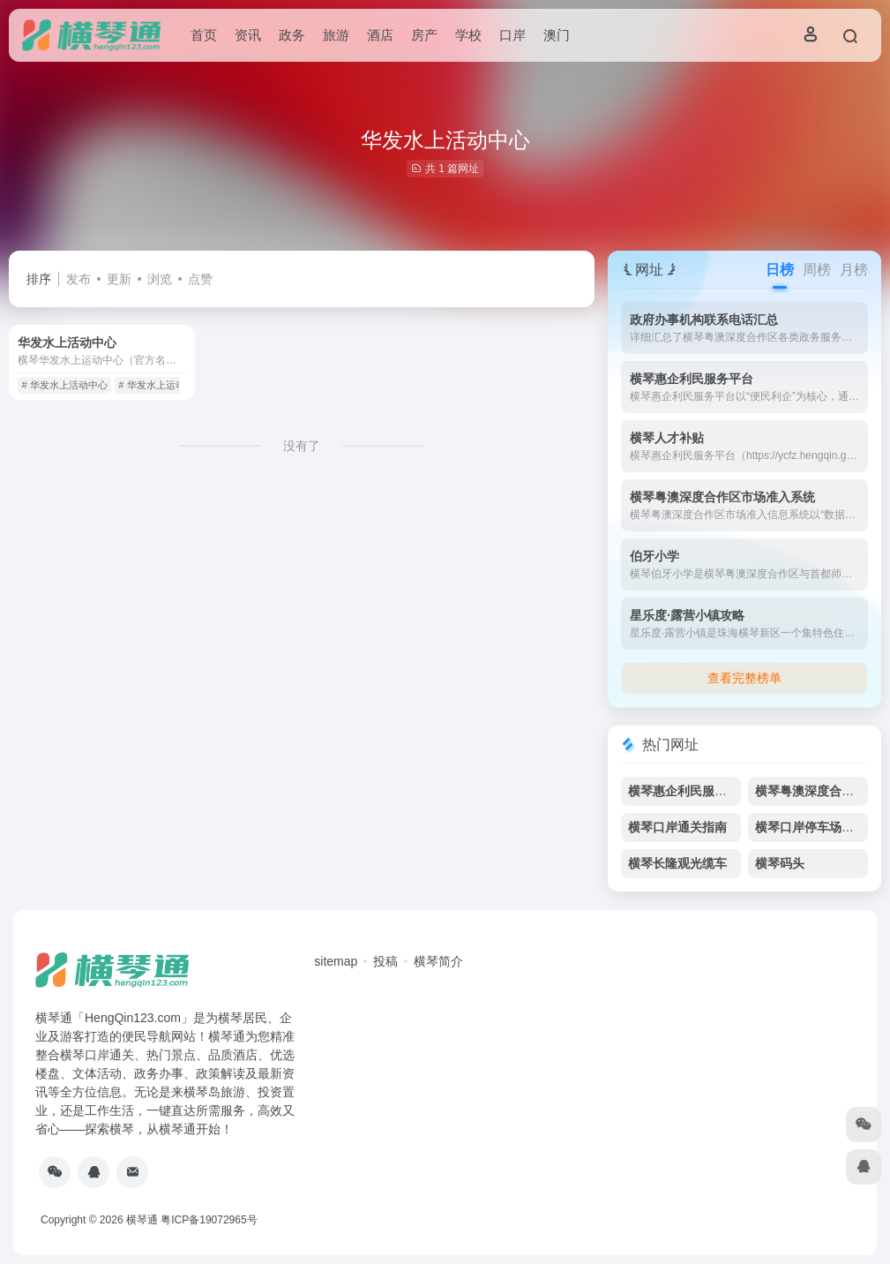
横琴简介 (438, 961)
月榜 (854, 269)
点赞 (200, 279)
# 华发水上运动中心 (161, 385)
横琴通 (142, 1220)
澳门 (556, 34)
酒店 (380, 34)
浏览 (159, 279)
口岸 (512, 34)
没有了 (301, 446)
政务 (292, 34)
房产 (424, 34)
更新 (119, 279)
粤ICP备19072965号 (209, 1220)
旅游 (336, 34)
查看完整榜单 (744, 678)
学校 (468, 34)
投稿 (385, 961)
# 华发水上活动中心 (64, 385)
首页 (204, 34)
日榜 (780, 269)
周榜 (817, 269)
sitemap (335, 961)
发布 (78, 279)
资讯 (248, 34)
